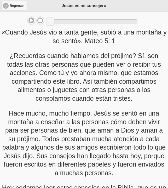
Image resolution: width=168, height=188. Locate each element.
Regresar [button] (17, 6)
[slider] (50, 21)
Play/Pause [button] (31, 20)
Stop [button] (40, 20)
